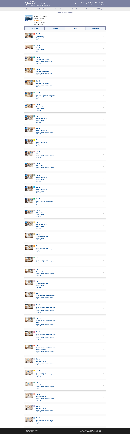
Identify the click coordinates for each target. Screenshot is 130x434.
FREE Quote (100, 9)
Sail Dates (55, 28)
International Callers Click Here (98, 4)
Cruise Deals (76, 9)
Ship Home (34, 28)
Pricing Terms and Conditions (87, 430)
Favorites (88, 9)
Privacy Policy (98, 430)
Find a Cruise (43, 9)
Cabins (75, 28)
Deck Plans (95, 28)
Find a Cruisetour (59, 9)
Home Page (29, 9)
